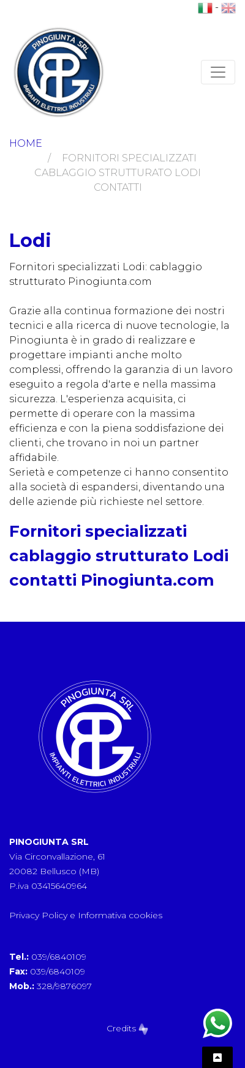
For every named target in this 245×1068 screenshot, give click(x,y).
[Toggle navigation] (218, 72)
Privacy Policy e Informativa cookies (85, 915)
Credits (127, 1028)
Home (25, 143)
